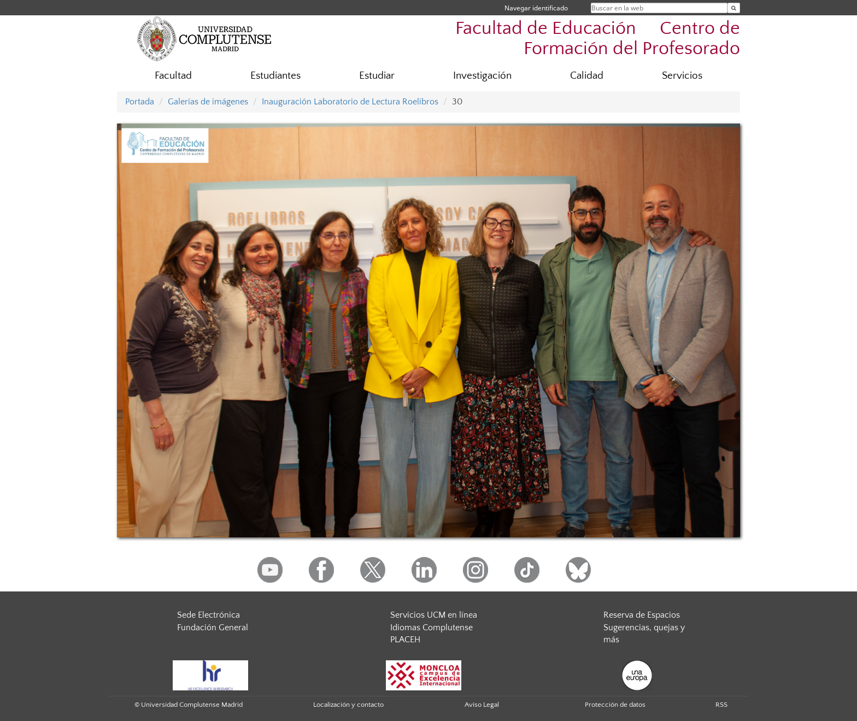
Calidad (586, 75)
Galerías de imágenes (208, 102)
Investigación (482, 75)
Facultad (173, 75)
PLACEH (405, 639)
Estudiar (377, 75)
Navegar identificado (536, 8)
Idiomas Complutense (431, 627)
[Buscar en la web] (733, 8)
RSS (721, 704)
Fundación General (212, 627)
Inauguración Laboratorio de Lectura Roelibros (350, 102)
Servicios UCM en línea (433, 615)
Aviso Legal (482, 704)
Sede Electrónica (208, 615)
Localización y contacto (348, 704)
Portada (139, 102)
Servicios (682, 75)
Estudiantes (275, 75)
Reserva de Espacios (641, 615)
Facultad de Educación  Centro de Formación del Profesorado (597, 39)
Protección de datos (615, 704)
